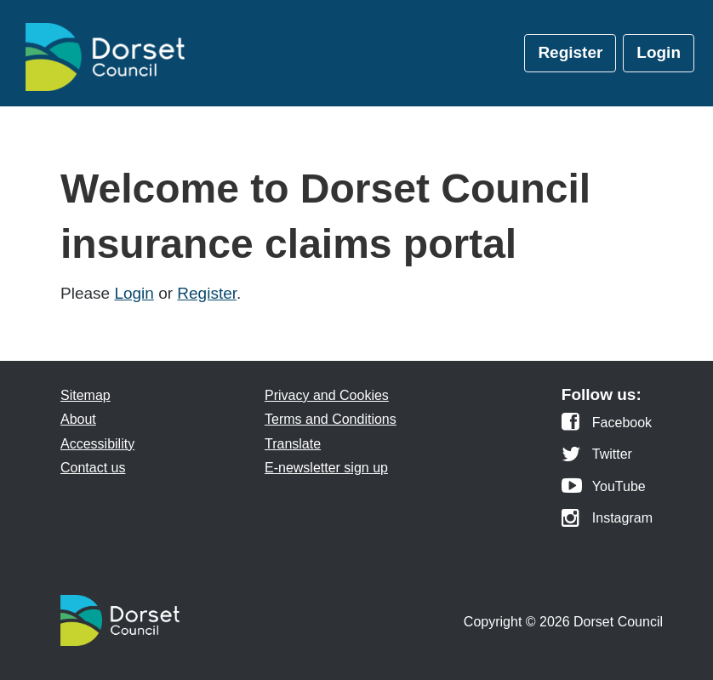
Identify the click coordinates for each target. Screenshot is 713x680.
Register (570, 52)
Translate (293, 444)
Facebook (622, 423)
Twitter (612, 454)
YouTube (619, 487)
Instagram (622, 518)
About (78, 419)
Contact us (92, 467)
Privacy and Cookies (327, 395)
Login (658, 52)
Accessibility (97, 444)
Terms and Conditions (330, 419)
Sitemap (85, 395)
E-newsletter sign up (326, 467)
